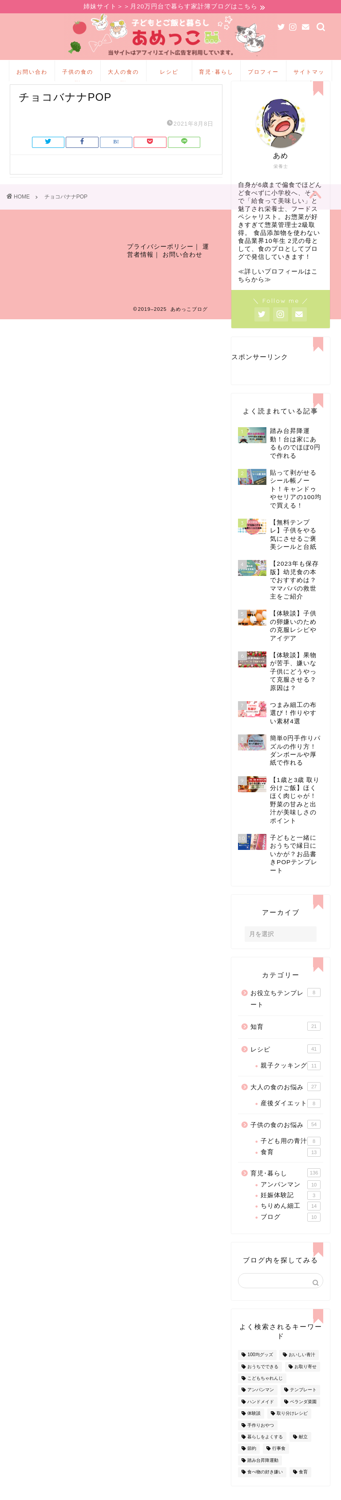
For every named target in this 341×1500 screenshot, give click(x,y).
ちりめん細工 (291, 1220)
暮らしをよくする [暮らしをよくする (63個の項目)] (265, 1451)
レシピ (169, 73)
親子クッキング (291, 1080)
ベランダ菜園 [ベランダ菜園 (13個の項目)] (303, 1416)
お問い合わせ (32, 76)
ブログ (291, 1231)
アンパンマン (291, 1199)
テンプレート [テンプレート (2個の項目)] (303, 1404)
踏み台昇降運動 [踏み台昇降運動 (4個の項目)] (262, 1474)
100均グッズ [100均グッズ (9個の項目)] (260, 1369)
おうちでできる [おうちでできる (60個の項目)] (262, 1381)
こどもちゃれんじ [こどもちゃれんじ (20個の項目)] (265, 1392)
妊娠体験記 (291, 1210)
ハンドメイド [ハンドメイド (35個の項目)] (260, 1416)
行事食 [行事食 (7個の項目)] (278, 1463)
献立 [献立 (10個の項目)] (303, 1451)
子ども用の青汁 (291, 1155)
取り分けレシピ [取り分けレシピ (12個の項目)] (292, 1427)
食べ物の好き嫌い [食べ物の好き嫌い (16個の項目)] (265, 1486)
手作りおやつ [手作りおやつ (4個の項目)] (260, 1439)
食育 (291, 1167)
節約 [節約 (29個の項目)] (251, 1463)
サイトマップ (309, 76)
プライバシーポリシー (160, 265)
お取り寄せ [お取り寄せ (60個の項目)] (305, 1381)
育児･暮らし (216, 73)
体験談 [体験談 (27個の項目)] (254, 1427)
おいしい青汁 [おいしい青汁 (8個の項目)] (302, 1369)
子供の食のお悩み (77, 76)
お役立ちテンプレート (285, 1013)
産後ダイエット (291, 1118)
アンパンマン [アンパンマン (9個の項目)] (260, 1404)
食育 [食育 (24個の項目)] (303, 1486)
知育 (285, 1040)
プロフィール (263, 76)
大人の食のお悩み (123, 76)
